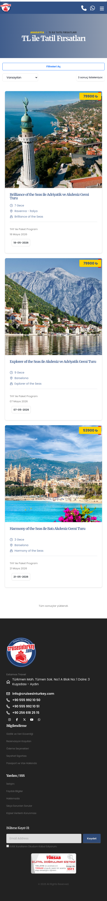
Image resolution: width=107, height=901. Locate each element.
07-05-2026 (21, 409)
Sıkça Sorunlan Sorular (19, 805)
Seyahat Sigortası (16, 756)
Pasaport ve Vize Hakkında (21, 763)
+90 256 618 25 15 (25, 712)
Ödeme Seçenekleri (17, 748)
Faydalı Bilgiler (14, 791)
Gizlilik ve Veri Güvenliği (19, 734)
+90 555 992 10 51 (26, 706)
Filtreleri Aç (53, 66)
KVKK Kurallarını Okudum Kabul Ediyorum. (33, 846)
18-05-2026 (20, 242)
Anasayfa (37, 32)
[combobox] (20, 77)
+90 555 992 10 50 (26, 700)
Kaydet (91, 838)
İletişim (10, 783)
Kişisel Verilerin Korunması (21, 813)
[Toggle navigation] (102, 8)
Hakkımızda (13, 798)
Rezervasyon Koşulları (18, 741)
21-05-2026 (20, 576)
